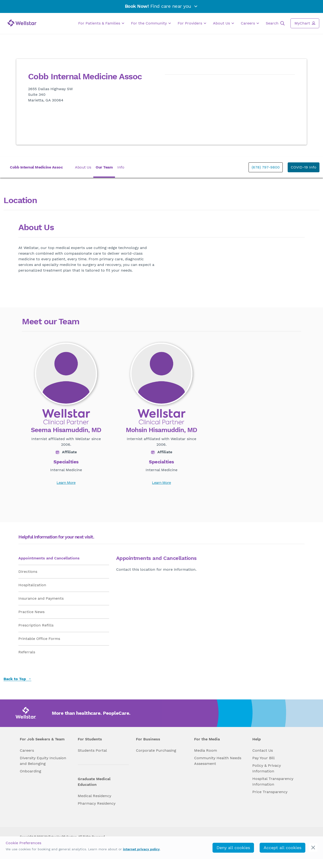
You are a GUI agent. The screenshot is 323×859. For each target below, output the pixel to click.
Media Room (205, 750)
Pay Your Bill (263, 758)
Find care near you (161, 6)
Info (120, 167)
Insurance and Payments (41, 598)
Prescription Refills (35, 625)
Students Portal (92, 750)
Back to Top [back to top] (17, 679)
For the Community (151, 23)
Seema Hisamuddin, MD (66, 430)
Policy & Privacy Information (266, 768)
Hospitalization (32, 585)
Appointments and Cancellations (49, 558)
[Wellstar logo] (22, 23)
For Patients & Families (101, 23)
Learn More (66, 482)
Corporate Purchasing (156, 750)
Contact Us (262, 750)
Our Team (104, 167)
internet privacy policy (141, 849)
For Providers (192, 23)
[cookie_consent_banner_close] (313, 847)
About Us (223, 23)
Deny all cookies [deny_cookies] (233, 847)
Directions (27, 571)
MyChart (304, 23)
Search (275, 23)
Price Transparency (269, 792)
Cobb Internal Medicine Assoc (36, 167)
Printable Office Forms (39, 638)
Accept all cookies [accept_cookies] (282, 847)
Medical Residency (94, 796)
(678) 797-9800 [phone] (266, 167)
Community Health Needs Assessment (217, 761)
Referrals (26, 652)
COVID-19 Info (303, 167)
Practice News (31, 612)
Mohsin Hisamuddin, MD (161, 430)
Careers (250, 23)
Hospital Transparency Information (272, 781)
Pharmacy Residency (96, 803)
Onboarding (30, 771)
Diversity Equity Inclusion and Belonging (43, 761)
